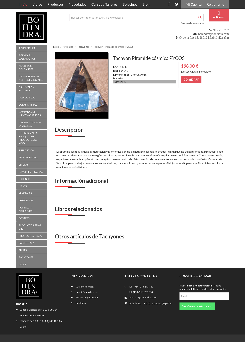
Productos (55, 4)
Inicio (24, 4)
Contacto (78, 302)
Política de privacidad (84, 297)
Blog (146, 4)
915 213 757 (221, 30)
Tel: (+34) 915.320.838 (141, 292)
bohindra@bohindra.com (213, 33)
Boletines (129, 4)
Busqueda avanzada (192, 23)
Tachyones (83, 46)
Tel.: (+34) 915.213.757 (141, 286)
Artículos (68, 46)
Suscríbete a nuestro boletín (197, 306)
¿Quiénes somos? (82, 286)
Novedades (77, 4)
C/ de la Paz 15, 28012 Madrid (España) (204, 37)
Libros (37, 4)
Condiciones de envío (84, 292)
